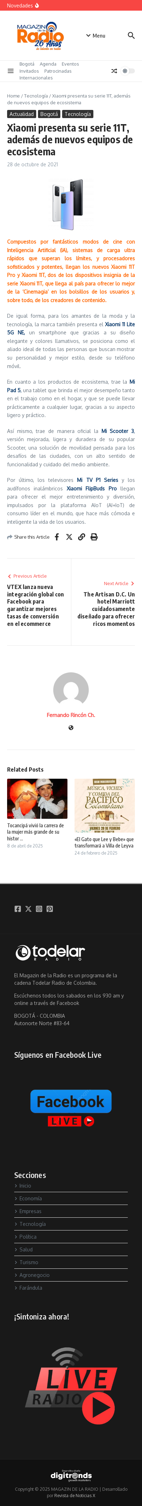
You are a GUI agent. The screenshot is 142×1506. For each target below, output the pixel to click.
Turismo (26, 1262)
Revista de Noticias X (74, 1495)
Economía (28, 1198)
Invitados (29, 71)
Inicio (22, 1186)
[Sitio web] (71, 728)
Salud (23, 1249)
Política (25, 1237)
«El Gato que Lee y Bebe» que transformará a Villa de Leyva (104, 842)
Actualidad (22, 114)
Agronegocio (32, 1275)
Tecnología (36, 96)
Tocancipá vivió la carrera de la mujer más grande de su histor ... (35, 831)
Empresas (28, 1211)
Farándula (28, 1288)
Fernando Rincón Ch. (71, 715)
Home (13, 96)
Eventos (70, 64)
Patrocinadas (58, 71)
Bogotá (27, 64)
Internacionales (36, 77)
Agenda (48, 64)
